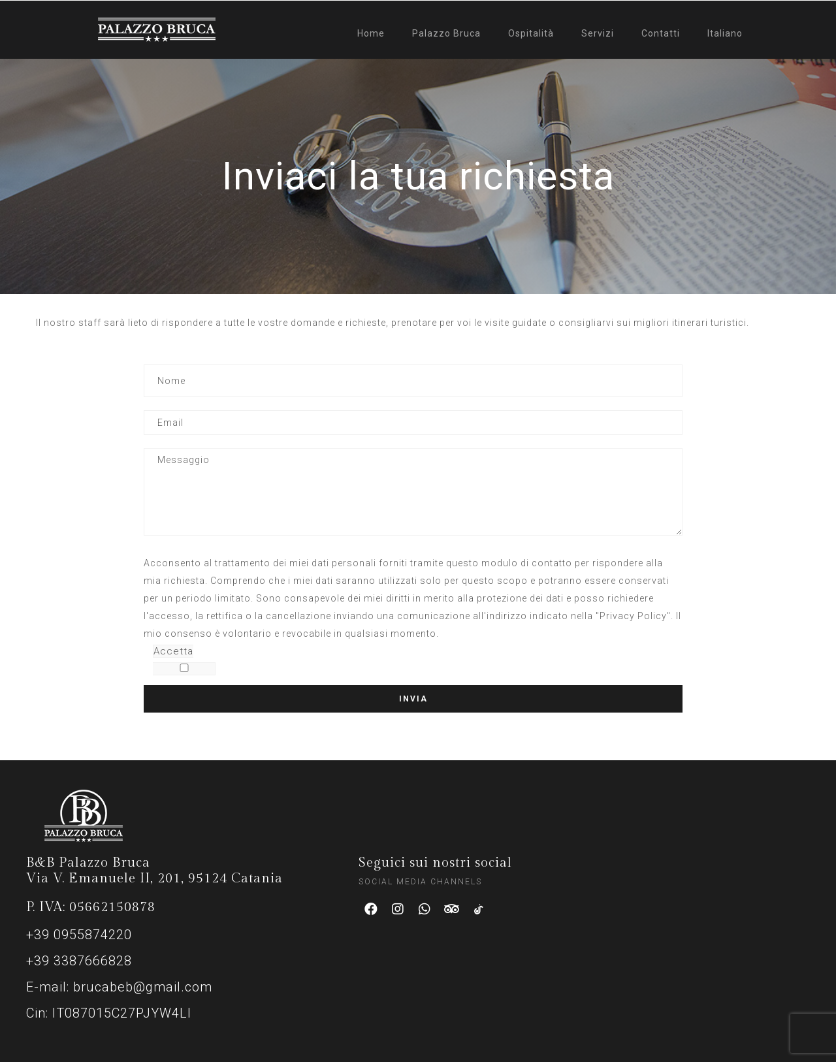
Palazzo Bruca (446, 33)
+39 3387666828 (79, 961)
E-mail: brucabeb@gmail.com (119, 987)
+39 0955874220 (79, 934)
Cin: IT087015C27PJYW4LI (108, 1013)
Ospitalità (531, 33)
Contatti (660, 33)
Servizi (597, 33)
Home (371, 33)
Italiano (725, 33)
